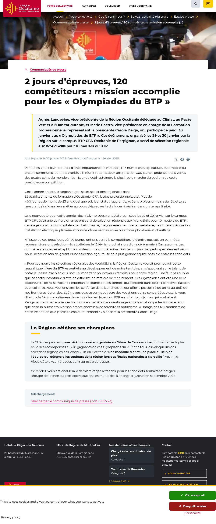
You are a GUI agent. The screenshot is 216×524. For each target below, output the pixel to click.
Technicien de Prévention (129, 469)
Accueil (58, 16)
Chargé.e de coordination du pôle (131, 453)
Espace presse (184, 16)
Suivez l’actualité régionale (149, 16)
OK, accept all (192, 495)
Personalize (192, 513)
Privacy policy (10, 517)
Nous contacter (179, 473)
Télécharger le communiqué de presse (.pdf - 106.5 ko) (71, 401)
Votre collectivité (80, 16)
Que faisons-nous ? (111, 16)
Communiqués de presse (71, 22)
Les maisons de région (183, 484)
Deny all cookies (192, 506)
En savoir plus (117, 480)
